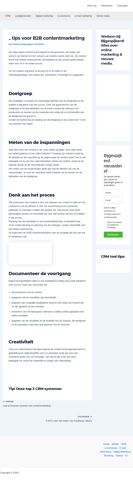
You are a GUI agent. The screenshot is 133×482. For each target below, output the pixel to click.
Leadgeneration (23, 16)
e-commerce (63, 16)
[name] (113, 193)
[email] (113, 200)
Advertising (105, 452)
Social (106, 444)
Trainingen (122, 5)
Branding (108, 455)
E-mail (122, 448)
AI (126, 455)
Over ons (92, 5)
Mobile (115, 444)
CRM (7, 16)
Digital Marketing (122, 452)
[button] (15, 6)
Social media (103, 16)
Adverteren (106, 5)
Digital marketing (44, 16)
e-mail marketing (83, 16)
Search (119, 455)
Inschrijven (113, 234)
